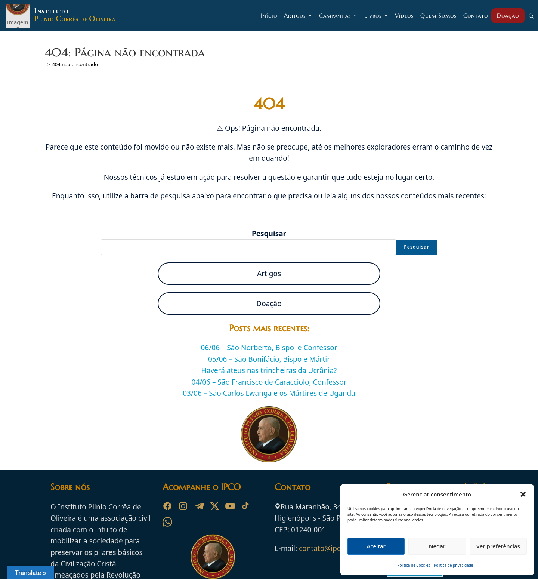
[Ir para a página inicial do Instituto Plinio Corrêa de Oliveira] (213, 556)
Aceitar (376, 546)
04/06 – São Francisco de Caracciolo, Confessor (268, 382)
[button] (523, 494)
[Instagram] (183, 506)
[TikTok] (246, 506)
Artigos (269, 273)
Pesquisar (269, 233)
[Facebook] (167, 506)
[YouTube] (230, 506)
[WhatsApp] (167, 522)
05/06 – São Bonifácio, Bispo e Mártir (269, 359)
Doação (268, 303)
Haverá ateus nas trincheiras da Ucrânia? (269, 370)
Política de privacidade (453, 565)
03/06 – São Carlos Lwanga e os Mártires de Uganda (269, 393)
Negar (437, 546)
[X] (214, 506)
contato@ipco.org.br (333, 548)
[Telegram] (199, 506)
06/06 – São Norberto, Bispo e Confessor (269, 347)
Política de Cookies (414, 565)
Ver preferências (498, 546)
